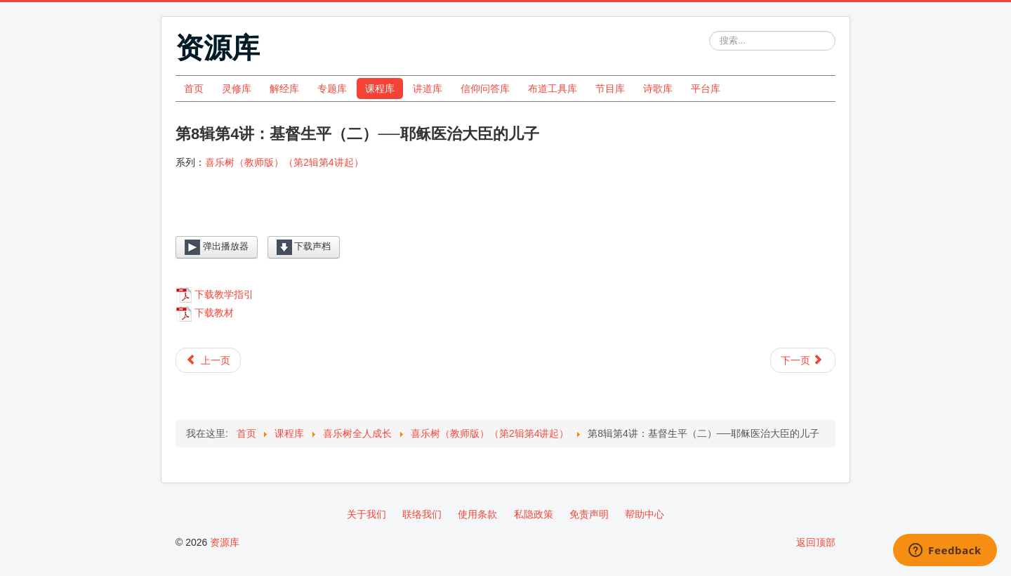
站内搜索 (709, 31)
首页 (194, 88)
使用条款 (477, 514)
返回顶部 (815, 542)
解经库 (284, 88)
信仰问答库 (485, 88)
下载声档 (304, 247)
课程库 (380, 88)
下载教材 (214, 312)
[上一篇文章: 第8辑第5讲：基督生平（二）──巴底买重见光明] (208, 360)
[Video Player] (505, 213)
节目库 (610, 88)
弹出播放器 (217, 247)
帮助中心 (644, 514)
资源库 (224, 542)
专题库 (332, 88)
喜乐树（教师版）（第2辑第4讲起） (284, 162)
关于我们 (366, 514)
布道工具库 (552, 88)
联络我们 (422, 514)
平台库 (705, 88)
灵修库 (236, 88)
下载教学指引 (223, 294)
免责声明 (589, 514)
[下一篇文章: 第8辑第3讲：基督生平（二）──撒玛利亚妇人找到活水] (802, 360)
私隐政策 (533, 514)
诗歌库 (658, 88)
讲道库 (427, 88)
